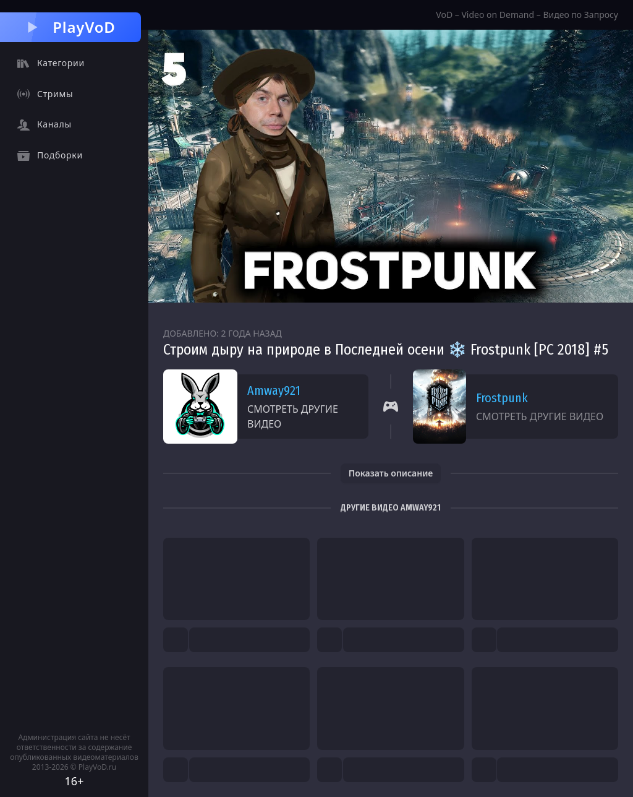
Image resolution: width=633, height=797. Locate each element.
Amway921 (273, 390)
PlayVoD (70, 27)
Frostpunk (502, 397)
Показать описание (391, 473)
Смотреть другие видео (292, 416)
